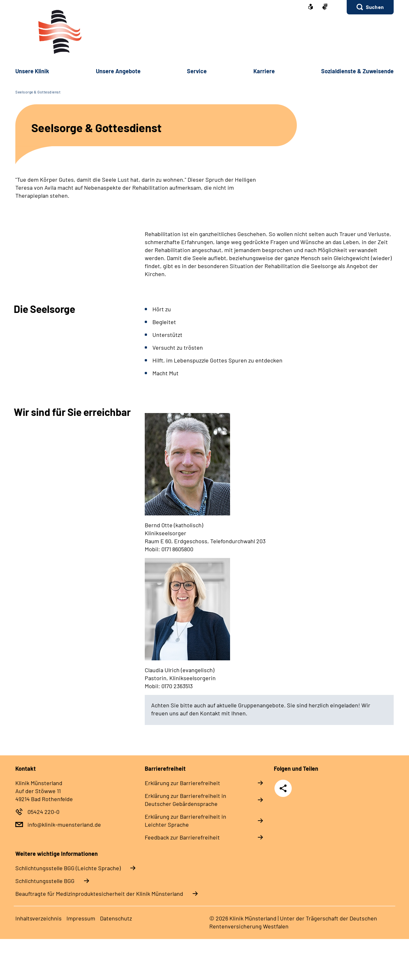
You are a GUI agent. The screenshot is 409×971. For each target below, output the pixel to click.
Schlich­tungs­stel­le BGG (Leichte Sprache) (68, 868)
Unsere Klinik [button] (32, 71)
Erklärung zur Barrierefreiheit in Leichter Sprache (185, 820)
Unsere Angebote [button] (118, 71)
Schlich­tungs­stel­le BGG (44, 880)
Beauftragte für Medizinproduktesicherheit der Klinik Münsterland (99, 893)
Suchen (375, 7)
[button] (370, 7)
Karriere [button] (264, 71)
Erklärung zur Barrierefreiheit (182, 782)
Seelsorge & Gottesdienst (37, 92)
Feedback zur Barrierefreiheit (182, 837)
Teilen (283, 788)
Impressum (80, 918)
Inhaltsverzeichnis (38, 918)
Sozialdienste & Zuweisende (357, 71)
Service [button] (197, 71)
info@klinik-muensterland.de (64, 824)
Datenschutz (116, 918)
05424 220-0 (43, 811)
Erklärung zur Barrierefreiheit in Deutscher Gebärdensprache (185, 799)
